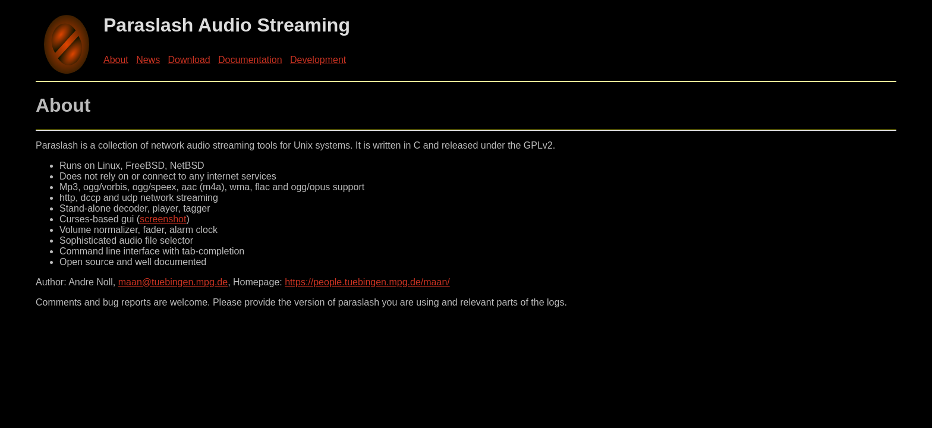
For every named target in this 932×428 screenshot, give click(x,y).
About (115, 60)
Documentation (250, 60)
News (148, 60)
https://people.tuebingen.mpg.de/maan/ (367, 282)
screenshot (163, 219)
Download (189, 60)
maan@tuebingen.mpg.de (173, 282)
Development (318, 60)
